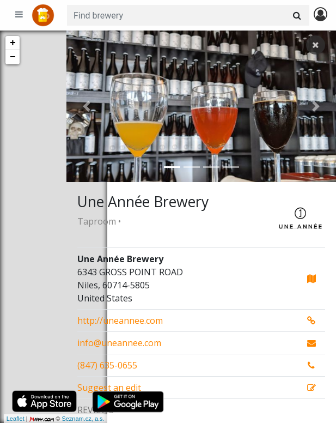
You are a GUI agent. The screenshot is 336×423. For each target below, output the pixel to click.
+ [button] (13, 43)
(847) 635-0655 (107, 365)
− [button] (13, 57)
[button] (86, 106)
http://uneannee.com (120, 321)
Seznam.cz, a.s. (24, 418)
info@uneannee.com (119, 343)
